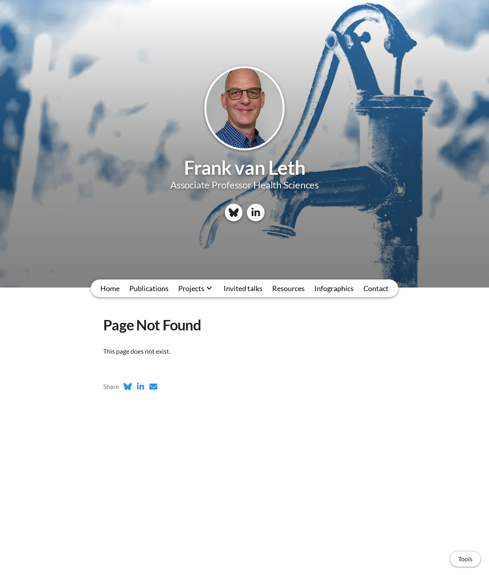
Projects (191, 288)
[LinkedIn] (256, 212)
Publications (149, 288)
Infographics (334, 288)
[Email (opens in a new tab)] (153, 387)
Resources (288, 288)
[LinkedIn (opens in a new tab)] (141, 387)
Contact (376, 288)
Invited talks (243, 288)
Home (110, 288)
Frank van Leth (244, 167)
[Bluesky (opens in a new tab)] (128, 387)
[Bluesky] (233, 212)
